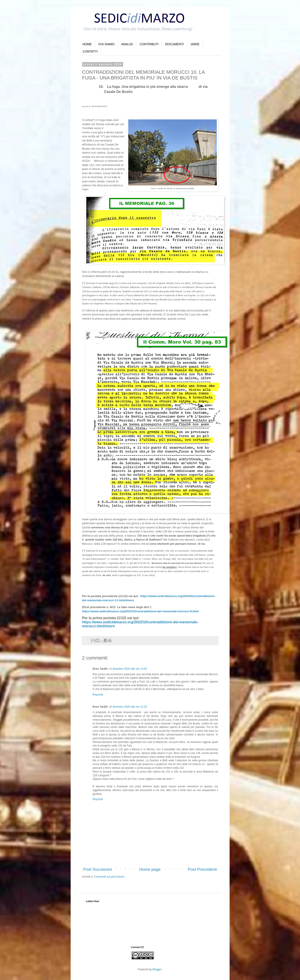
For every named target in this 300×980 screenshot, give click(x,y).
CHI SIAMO (106, 44)
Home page (149, 869)
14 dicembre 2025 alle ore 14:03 (128, 668)
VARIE (195, 44)
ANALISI (127, 44)
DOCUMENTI (174, 44)
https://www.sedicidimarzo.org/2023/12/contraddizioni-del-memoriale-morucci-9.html (140, 611)
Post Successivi (97, 869)
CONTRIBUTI (149, 44)
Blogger (157, 969)
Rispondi (98, 694)
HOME (87, 44)
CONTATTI (90, 51)
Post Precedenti (202, 869)
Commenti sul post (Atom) (109, 876)
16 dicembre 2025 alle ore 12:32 (128, 706)
